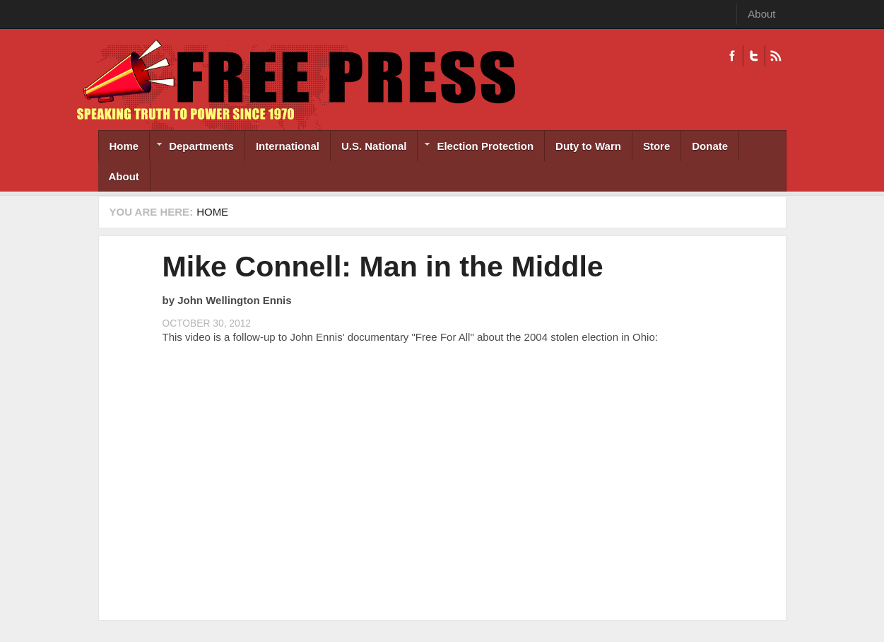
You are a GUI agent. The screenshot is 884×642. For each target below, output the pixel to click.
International (287, 146)
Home (124, 146)
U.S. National (374, 146)
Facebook (732, 55)
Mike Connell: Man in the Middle (383, 266)
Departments (192, 147)
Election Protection (476, 147)
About (761, 14)
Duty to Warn (588, 146)
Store (656, 146)
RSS (775, 55)
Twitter (754, 55)
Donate (710, 146)
